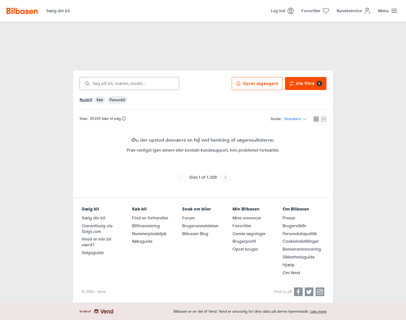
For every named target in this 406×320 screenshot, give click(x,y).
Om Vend (291, 273)
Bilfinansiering (146, 226)
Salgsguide (93, 253)
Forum (188, 218)
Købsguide (142, 241)
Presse (289, 218)
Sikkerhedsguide (299, 257)
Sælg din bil (93, 218)
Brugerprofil (244, 241)
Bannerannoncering (302, 249)
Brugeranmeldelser (200, 226)
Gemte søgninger (249, 234)
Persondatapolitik (300, 234)
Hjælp (288, 265)
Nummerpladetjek (149, 234)
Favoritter (242, 226)
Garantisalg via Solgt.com (97, 229)
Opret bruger (245, 249)
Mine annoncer (247, 218)
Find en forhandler (150, 218)
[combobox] (129, 83)
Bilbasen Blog (195, 234)
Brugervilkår (294, 226)
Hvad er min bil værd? (96, 242)
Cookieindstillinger (301, 241)
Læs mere (318, 311)
